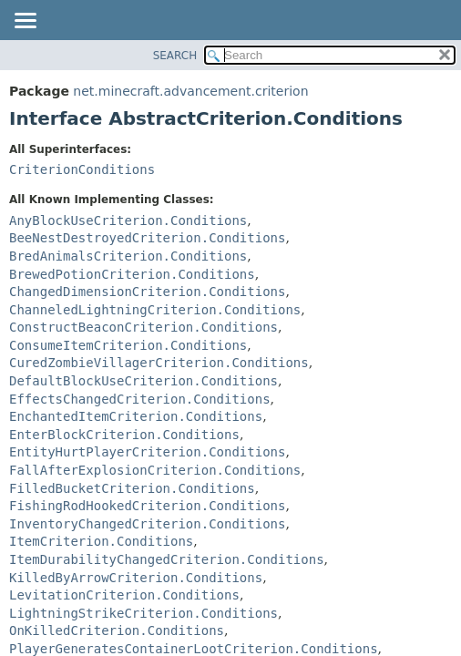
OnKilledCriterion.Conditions (116, 630)
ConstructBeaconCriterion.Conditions (143, 327)
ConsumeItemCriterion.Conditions (128, 345)
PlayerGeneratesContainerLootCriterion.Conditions (193, 648)
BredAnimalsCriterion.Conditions (128, 256)
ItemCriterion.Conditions (101, 541)
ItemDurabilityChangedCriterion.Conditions (166, 559)
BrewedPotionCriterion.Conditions (132, 274)
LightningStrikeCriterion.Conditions (143, 613)
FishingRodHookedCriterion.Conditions (147, 505)
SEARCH (175, 55)
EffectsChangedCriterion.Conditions (140, 399)
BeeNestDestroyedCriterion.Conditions (147, 238)
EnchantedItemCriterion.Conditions (135, 416)
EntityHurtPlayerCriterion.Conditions (147, 452)
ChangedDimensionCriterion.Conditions (147, 291)
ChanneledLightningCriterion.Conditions (155, 309)
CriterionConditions (82, 169)
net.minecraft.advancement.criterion (190, 91)
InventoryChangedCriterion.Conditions (147, 524)
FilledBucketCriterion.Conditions (132, 488)
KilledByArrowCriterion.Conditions (135, 577)
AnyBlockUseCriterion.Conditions (128, 220)
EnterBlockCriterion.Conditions (124, 434)
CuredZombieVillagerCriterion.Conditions (159, 362)
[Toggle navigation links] (24, 22)
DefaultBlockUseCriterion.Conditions (143, 381)
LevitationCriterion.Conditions (124, 595)
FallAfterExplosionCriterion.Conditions (155, 470)
